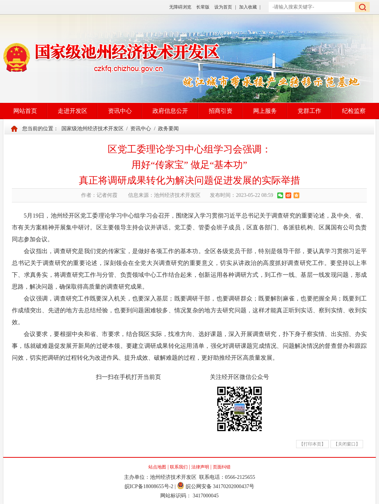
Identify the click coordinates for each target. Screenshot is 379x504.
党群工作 (309, 111)
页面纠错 (222, 467)
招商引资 (220, 111)
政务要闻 (168, 128)
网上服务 (265, 111)
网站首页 (25, 111)
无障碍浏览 (180, 7)
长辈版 (202, 7)
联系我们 (179, 467)
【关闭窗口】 (346, 444)
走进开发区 (72, 111)
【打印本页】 (312, 444)
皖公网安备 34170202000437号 (215, 486)
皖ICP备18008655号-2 (149, 486)
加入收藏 (248, 7)
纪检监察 (354, 111)
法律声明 (200, 467)
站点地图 (157, 467)
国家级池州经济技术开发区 (92, 128)
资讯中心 (120, 111)
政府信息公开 (170, 111)
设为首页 (223, 7)
